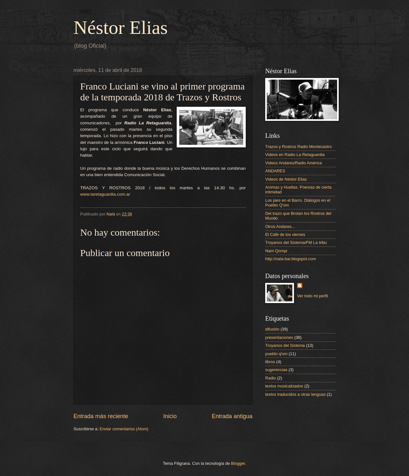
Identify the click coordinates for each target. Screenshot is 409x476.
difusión (272, 329)
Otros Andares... (280, 226)
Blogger (238, 463)
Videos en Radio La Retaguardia (295, 154)
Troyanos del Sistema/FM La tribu (296, 242)
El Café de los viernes (285, 234)
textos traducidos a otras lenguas (295, 394)
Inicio (170, 416)
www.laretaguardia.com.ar (105, 194)
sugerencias (276, 369)
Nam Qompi (276, 250)
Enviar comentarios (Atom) (124, 428)
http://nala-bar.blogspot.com (290, 258)
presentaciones (279, 337)
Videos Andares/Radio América (293, 162)
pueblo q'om (276, 353)
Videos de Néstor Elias (286, 179)
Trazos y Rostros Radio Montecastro (298, 146)
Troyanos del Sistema (285, 345)
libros (270, 361)
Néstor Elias (120, 27)
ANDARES (275, 170)
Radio (270, 378)
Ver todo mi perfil (312, 295)
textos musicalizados (284, 386)
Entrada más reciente (100, 416)
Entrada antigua (232, 416)
